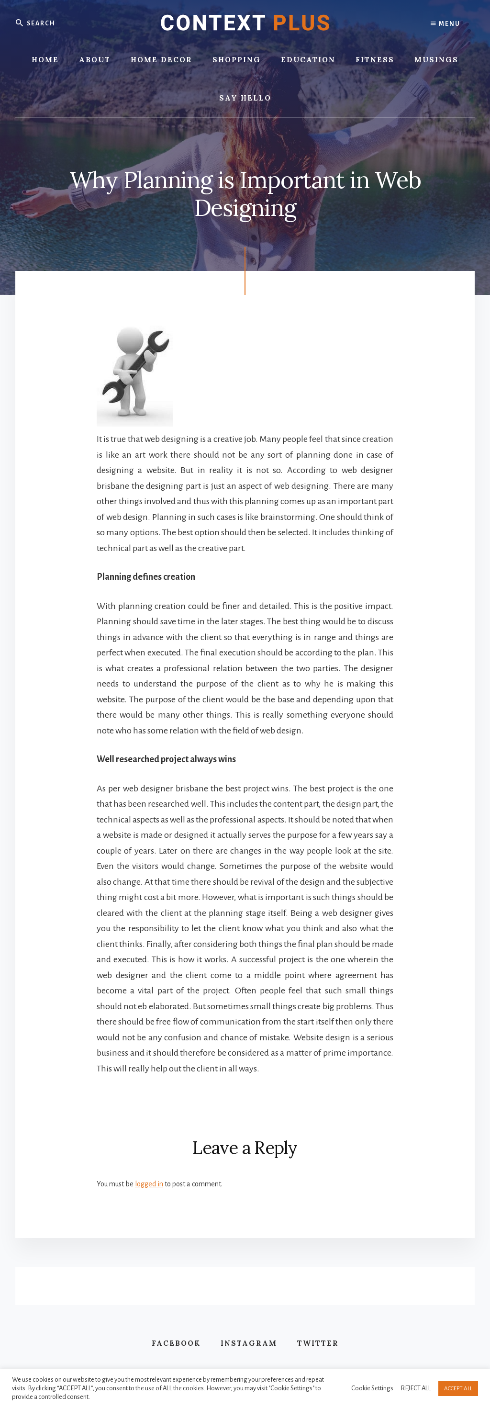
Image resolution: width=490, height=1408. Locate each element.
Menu (445, 24)
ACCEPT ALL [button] (458, 1388)
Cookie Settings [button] (372, 1388)
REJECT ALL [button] (416, 1388)
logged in (149, 1184)
